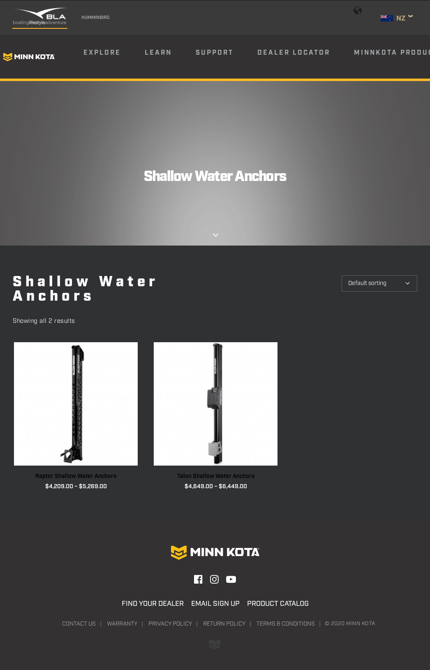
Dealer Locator (293, 53)
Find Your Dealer (153, 603)
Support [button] (214, 53)
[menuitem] (113, 57)
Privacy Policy (170, 624)
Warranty (122, 624)
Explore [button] (102, 53)
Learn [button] (158, 53)
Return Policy (224, 624)
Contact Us (79, 624)
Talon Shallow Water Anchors (215, 476)
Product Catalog (278, 603)
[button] (76, 404)
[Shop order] (379, 283)
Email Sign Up (215, 603)
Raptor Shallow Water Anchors (75, 476)
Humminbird (95, 18)
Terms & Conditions (286, 624)
